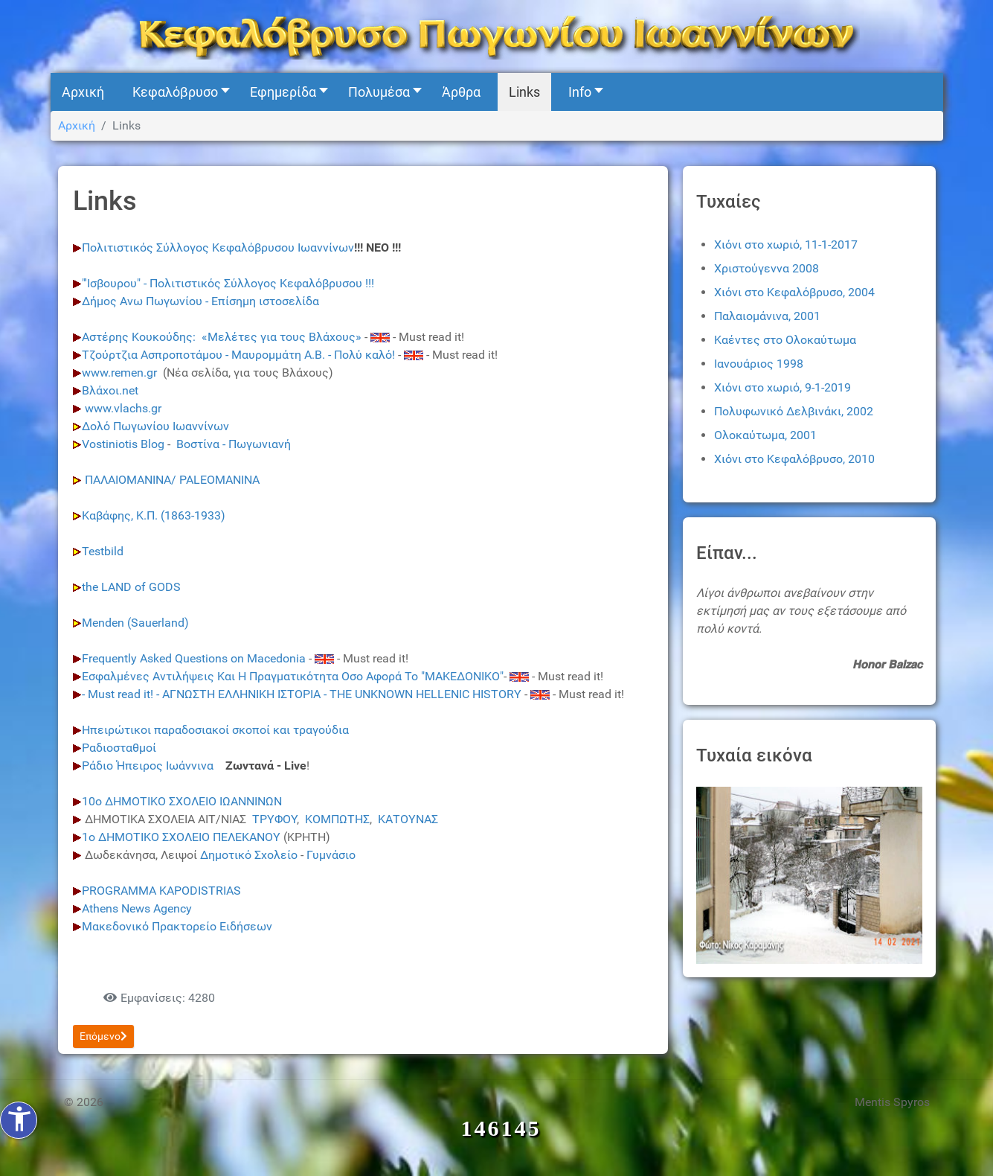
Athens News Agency (137, 908)
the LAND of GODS (131, 587)
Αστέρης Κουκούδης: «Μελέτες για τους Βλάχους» (221, 337)
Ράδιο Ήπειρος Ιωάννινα (149, 765)
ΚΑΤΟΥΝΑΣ (408, 819)
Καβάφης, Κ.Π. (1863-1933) (153, 515)
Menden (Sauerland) (135, 623)
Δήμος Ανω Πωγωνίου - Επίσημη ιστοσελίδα (200, 301)
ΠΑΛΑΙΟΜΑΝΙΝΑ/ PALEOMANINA (171, 480)
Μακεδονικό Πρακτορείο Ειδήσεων (177, 926)
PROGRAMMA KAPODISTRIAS (161, 890)
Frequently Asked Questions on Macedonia (194, 658)
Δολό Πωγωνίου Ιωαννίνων (155, 426)
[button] (177, 92)
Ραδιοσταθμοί (119, 748)
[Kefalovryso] (497, 35)
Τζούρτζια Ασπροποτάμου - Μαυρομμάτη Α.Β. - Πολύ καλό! (238, 355)
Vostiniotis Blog (123, 444)
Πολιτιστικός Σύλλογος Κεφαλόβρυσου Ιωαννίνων (218, 247)
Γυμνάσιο (331, 855)
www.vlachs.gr (123, 408)
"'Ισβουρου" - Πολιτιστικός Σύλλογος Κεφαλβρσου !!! (228, 283)
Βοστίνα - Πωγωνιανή (233, 444)
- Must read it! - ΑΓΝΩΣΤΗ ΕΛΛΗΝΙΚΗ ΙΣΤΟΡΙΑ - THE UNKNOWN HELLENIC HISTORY (301, 694)
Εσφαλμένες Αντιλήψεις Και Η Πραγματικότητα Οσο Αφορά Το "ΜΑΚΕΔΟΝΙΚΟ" (293, 676)
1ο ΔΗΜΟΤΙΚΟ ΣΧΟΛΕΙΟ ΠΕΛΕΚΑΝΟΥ (181, 837)
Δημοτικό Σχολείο (249, 855)
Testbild (104, 551)
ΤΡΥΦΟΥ (274, 819)
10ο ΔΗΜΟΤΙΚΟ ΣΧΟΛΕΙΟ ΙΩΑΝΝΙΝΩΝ (182, 801)
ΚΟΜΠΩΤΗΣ (337, 819)
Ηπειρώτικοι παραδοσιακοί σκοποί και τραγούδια (217, 730)
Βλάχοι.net (110, 390)
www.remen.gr (119, 372)
